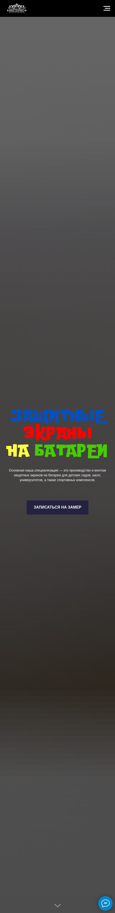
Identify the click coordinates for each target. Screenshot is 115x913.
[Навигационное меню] (107, 8)
